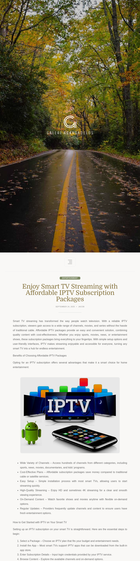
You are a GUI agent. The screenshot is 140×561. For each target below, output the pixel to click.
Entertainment (70, 278)
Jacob (81, 307)
